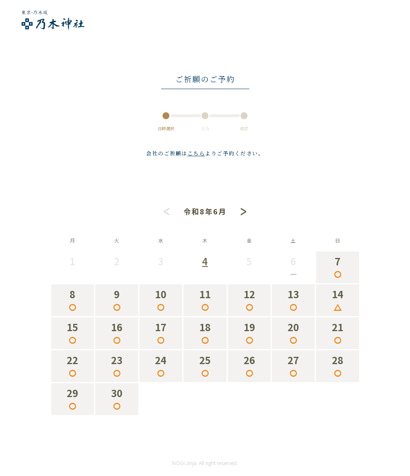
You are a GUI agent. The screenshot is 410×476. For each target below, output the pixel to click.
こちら (196, 153)
